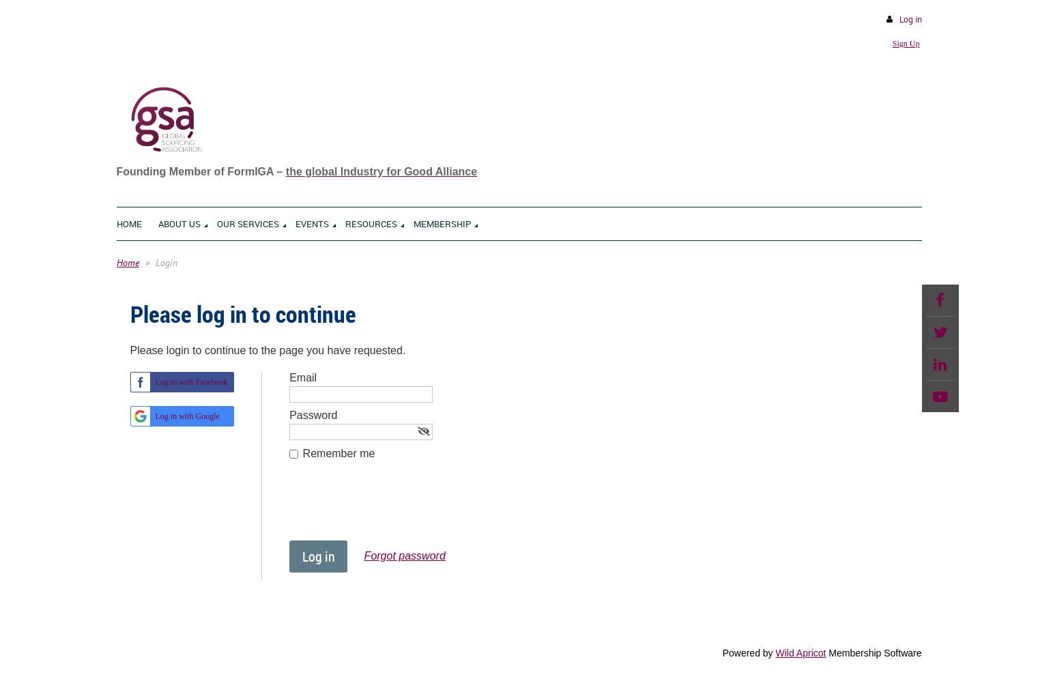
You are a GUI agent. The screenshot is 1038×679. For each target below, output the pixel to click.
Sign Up (906, 43)
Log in (910, 19)
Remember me (339, 453)
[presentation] (393, 507)
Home (128, 263)
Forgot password (405, 556)
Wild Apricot (801, 653)
